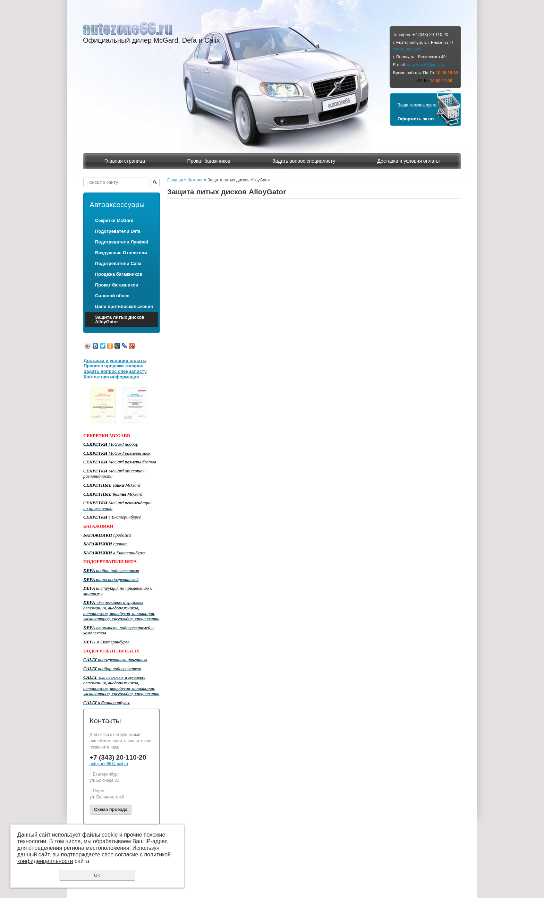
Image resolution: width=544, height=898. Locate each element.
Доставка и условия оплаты (408, 161)
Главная (175, 180)
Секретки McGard (114, 220)
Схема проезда (111, 809)
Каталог (195, 180)
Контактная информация (111, 376)
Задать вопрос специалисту (303, 161)
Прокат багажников (208, 161)
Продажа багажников (118, 274)
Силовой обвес (112, 295)
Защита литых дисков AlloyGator (119, 319)
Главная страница (124, 161)
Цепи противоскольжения (124, 306)
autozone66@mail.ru (426, 64)
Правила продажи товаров (114, 365)
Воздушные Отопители (121, 252)
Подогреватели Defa (118, 231)
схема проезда (407, 48)
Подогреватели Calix (118, 263)
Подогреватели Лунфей (121, 242)
